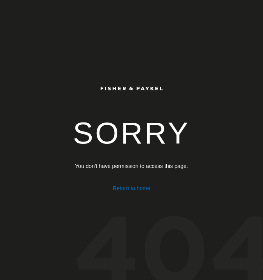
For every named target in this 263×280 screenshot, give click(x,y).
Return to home (131, 188)
